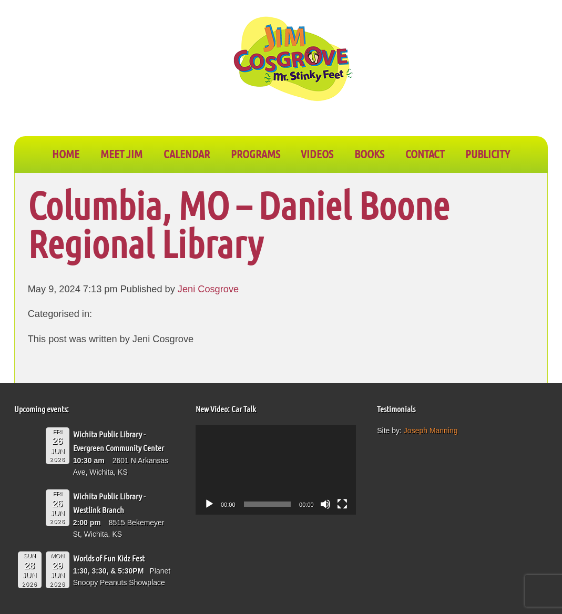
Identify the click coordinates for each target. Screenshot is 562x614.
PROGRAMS (255, 153)
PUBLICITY (487, 153)
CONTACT (424, 153)
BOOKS (369, 153)
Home (65, 153)
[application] (276, 470)
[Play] (209, 504)
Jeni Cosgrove (208, 289)
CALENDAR (187, 153)
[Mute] (325, 504)
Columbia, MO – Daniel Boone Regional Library (238, 223)
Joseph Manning (431, 430)
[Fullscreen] (342, 504)
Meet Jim (121, 153)
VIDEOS (317, 153)
